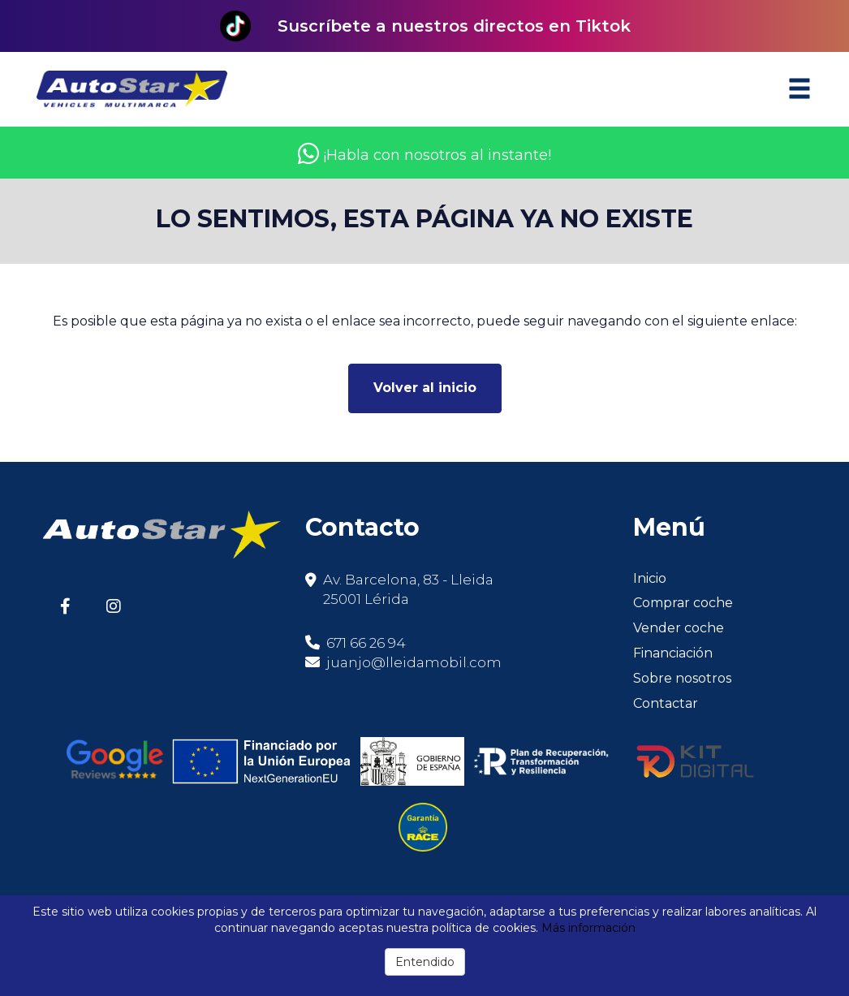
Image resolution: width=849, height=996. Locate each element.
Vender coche (678, 628)
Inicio (649, 578)
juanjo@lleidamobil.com (414, 662)
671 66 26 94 (355, 643)
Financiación (673, 653)
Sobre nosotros (682, 678)
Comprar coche (683, 602)
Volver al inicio (424, 387)
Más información (588, 928)
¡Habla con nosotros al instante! (424, 155)
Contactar (665, 703)
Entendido (425, 962)
